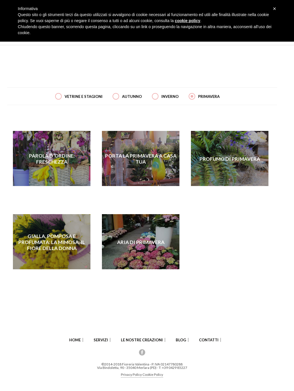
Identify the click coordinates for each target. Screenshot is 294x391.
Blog (181, 340)
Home (75, 340)
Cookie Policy (152, 374)
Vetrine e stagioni (83, 96)
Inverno (170, 96)
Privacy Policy (131, 374)
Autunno (132, 96)
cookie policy (187, 20)
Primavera (209, 96)
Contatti (208, 340)
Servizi (101, 340)
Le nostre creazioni (142, 340)
